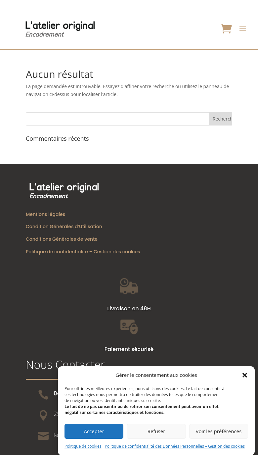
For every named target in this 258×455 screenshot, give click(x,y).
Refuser (156, 435)
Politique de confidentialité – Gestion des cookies (83, 251)
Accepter (94, 435)
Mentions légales (45, 214)
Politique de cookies (83, 450)
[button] (244, 379)
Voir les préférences (218, 435)
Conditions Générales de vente (62, 239)
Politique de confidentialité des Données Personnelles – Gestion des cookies (175, 450)
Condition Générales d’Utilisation (64, 226)
